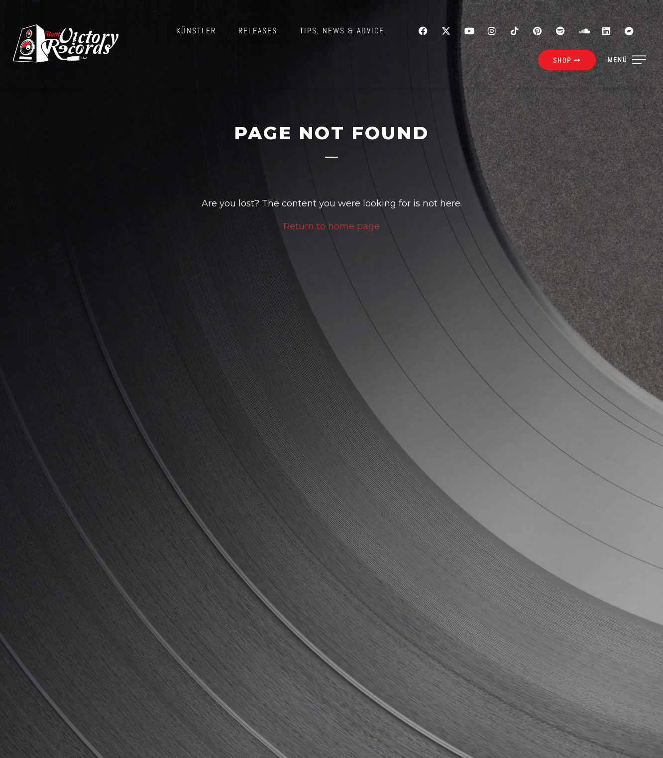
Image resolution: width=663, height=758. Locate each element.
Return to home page (331, 226)
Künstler (196, 30)
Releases (257, 30)
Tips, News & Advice (342, 30)
